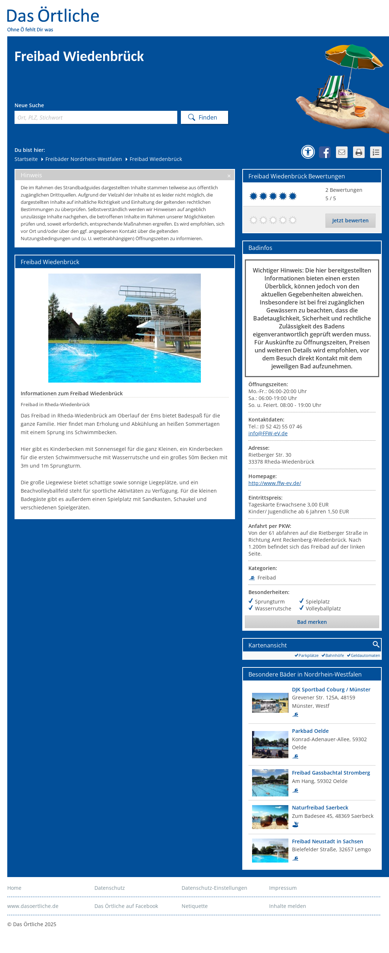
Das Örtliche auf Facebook (126, 905)
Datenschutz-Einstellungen (214, 887)
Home (14, 887)
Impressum (283, 887)
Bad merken (312, 621)
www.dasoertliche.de (32, 905)
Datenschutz (109, 887)
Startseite (26, 159)
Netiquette (195, 905)
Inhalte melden (287, 905)
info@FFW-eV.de (268, 433)
